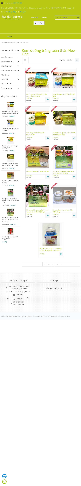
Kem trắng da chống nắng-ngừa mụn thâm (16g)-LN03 (10, 112)
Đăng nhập (34, 17)
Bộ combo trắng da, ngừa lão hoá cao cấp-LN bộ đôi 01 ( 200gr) (10, 219)
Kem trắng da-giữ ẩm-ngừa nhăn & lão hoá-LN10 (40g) (10, 164)
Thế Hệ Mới (4, 79)
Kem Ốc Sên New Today (8, 70)
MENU (9, 36)
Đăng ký (44, 17)
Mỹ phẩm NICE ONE (7, 57)
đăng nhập (12, 12)
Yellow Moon (5, 75)
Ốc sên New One (6, 88)
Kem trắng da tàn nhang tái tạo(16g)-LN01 (10, 147)
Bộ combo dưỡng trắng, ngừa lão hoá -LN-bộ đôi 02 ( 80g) (10, 200)
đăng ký (23, 12)
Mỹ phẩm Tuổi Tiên (7, 84)
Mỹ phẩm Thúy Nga (7, 62)
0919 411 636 (17, 3)
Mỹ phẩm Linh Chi (6, 66)
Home (3, 42)
